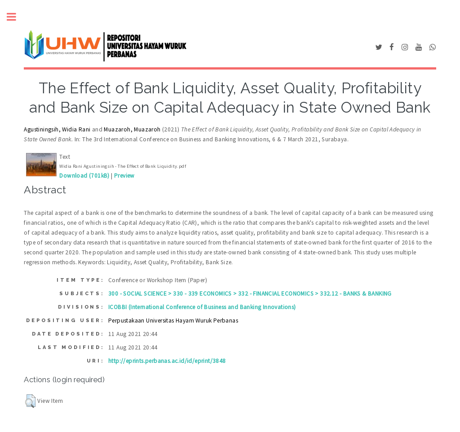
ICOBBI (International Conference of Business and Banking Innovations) (202, 307)
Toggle (16, 17)
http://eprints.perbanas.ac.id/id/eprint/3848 (167, 361)
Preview (124, 175)
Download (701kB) (84, 175)
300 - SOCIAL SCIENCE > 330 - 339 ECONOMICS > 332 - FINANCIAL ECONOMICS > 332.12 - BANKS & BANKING (250, 293)
